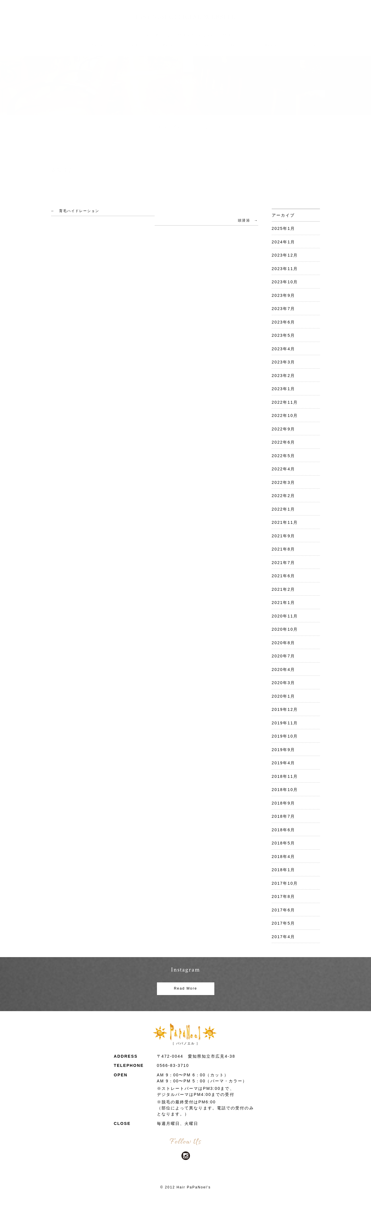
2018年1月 (283, 869)
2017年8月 (283, 896)
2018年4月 (283, 856)
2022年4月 (283, 469)
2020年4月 (283, 669)
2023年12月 (285, 255)
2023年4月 (283, 349)
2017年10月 (285, 883)
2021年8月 (283, 549)
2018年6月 (283, 830)
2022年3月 (283, 482)
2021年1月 (283, 602)
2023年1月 (283, 388)
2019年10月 (285, 736)
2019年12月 (285, 709)
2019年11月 (285, 723)
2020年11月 (285, 616)
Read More (185, 988)
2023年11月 (285, 268)
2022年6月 (283, 442)
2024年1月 (283, 242)
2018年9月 (283, 803)
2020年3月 (283, 682)
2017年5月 (283, 923)
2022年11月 (285, 402)
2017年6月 (283, 910)
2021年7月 (283, 562)
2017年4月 (283, 936)
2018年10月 (285, 789)
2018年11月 (285, 776)
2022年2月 (283, 495)
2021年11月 (285, 522)
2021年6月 (283, 576)
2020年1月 (283, 696)
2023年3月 (283, 362)
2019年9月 (283, 749)
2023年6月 (283, 322)
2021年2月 (283, 589)
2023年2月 (283, 375)
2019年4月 (283, 763)
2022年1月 (283, 509)
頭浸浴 (244, 220)
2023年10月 (285, 282)
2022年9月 (283, 429)
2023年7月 (283, 308)
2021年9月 (283, 536)
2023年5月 (283, 335)
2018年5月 (283, 843)
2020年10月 (285, 629)
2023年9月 (283, 295)
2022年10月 (285, 415)
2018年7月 (283, 816)
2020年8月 (283, 642)
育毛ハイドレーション (79, 211)
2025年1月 (283, 228)
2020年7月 (283, 656)
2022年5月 (283, 455)
